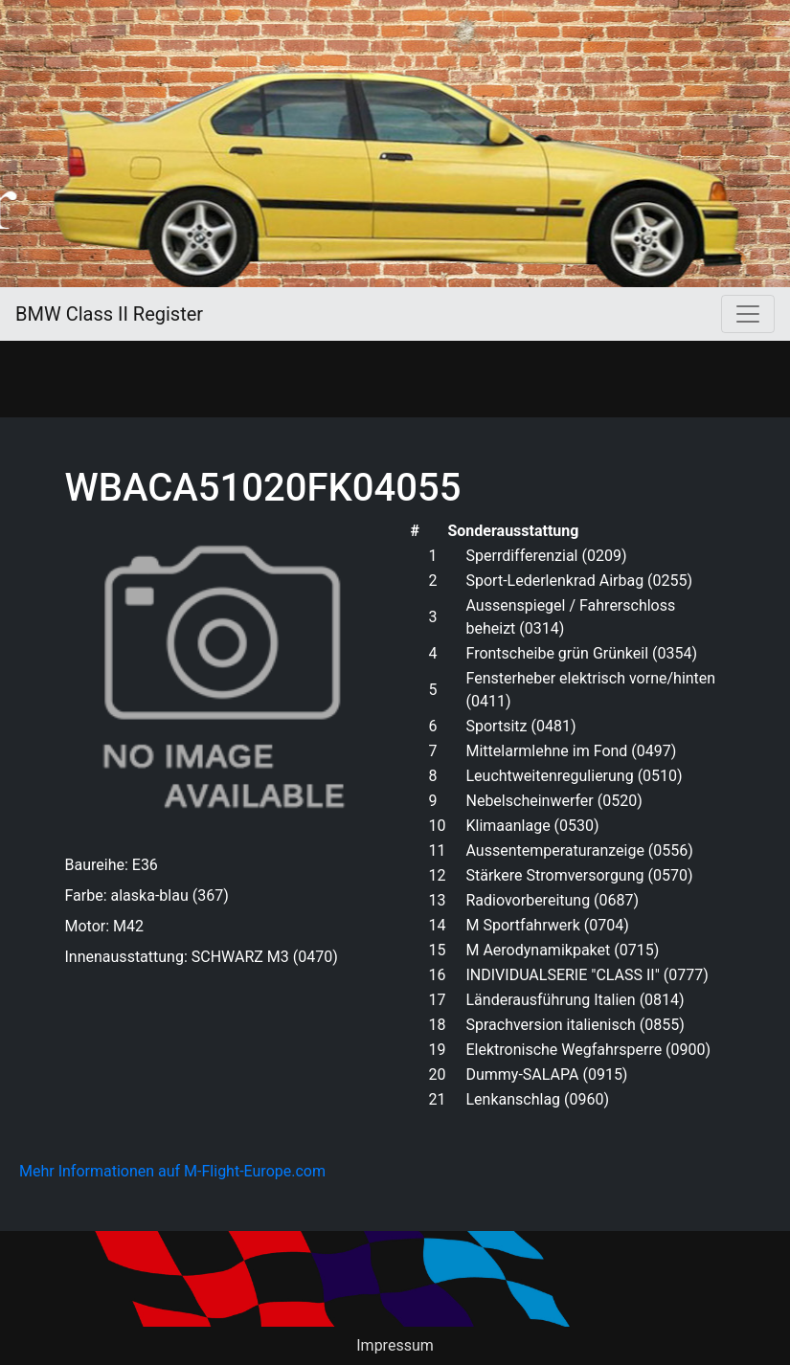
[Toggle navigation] (748, 314)
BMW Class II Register (109, 313)
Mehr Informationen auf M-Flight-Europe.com (172, 1171)
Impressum (395, 1345)
